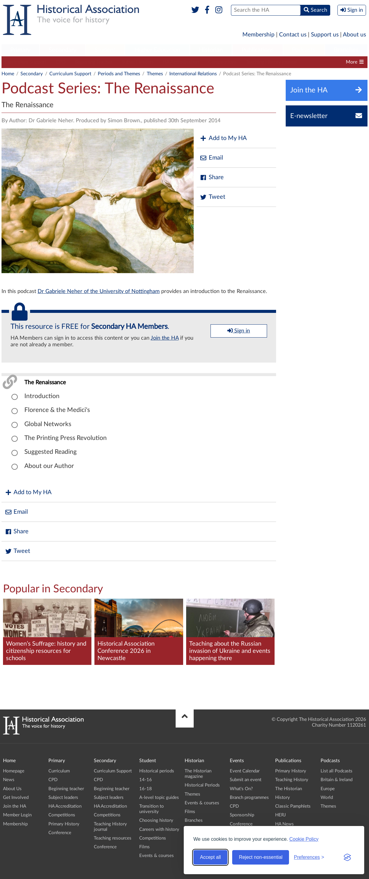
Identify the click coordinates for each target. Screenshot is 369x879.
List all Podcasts (336, 771)
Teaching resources (112, 838)
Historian (211, 50)
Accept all (210, 857)
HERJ (280, 815)
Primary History (63, 824)
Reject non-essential (260, 857)
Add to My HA (223, 138)
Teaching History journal (271, 62)
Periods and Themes (119, 73)
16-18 (145, 789)
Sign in (238, 331)
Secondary (62, 50)
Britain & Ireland (336, 780)
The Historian (288, 789)
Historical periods (156, 771)
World (327, 797)
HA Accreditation (181, 62)
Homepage (13, 771)
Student (105, 50)
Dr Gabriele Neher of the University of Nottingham (99, 291)
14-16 (145, 780)
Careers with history (159, 829)
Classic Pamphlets (293, 806)
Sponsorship (242, 815)
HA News (284, 824)
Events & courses (156, 855)
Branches (346, 50)
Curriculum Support (26, 62)
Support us (325, 35)
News (8, 780)
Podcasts (303, 50)
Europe (328, 789)
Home (8, 73)
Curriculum (59, 771)
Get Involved (16, 797)
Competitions (222, 62)
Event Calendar (245, 771)
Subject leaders (137, 62)
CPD (61, 62)
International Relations (193, 73)
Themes (155, 73)
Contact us (292, 35)
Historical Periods (202, 785)
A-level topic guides (159, 797)
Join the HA (165, 338)
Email (211, 158)
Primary (20, 50)
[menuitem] (20, 50)
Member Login (17, 815)
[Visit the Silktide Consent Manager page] (347, 857)
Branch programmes (249, 797)
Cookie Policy (303, 839)
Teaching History (291, 780)
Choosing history (156, 820)
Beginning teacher (93, 62)
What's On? (241, 789)
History (282, 797)
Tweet (212, 197)
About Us (12, 789)
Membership (258, 35)
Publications (257, 50)
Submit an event (245, 780)
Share (212, 177)
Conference (59, 833)
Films (144, 847)
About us (354, 35)
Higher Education (157, 50)
